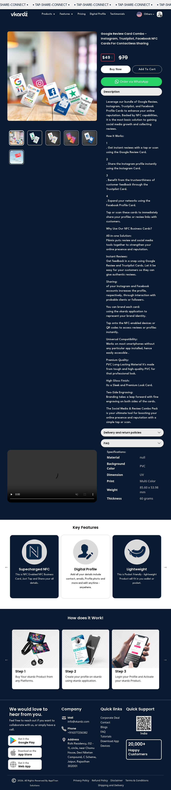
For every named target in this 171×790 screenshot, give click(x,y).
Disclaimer (116, 780)
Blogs (104, 727)
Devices (105, 746)
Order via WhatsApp (131, 81)
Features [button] (66, 14)
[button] (145, 14)
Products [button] (48, 14)
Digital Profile (98, 14)
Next (164, 566)
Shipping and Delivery (111, 785)
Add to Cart (147, 69)
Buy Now (116, 69)
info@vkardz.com (78, 721)
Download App (110, 741)
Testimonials (117, 14)
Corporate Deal (110, 718)
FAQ (106, 443)
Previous (6, 566)
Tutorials (106, 736)
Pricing (82, 14)
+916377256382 (78, 732)
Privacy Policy (81, 780)
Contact (105, 722)
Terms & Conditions (136, 780)
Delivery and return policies (122, 432)
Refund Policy (100, 780)
